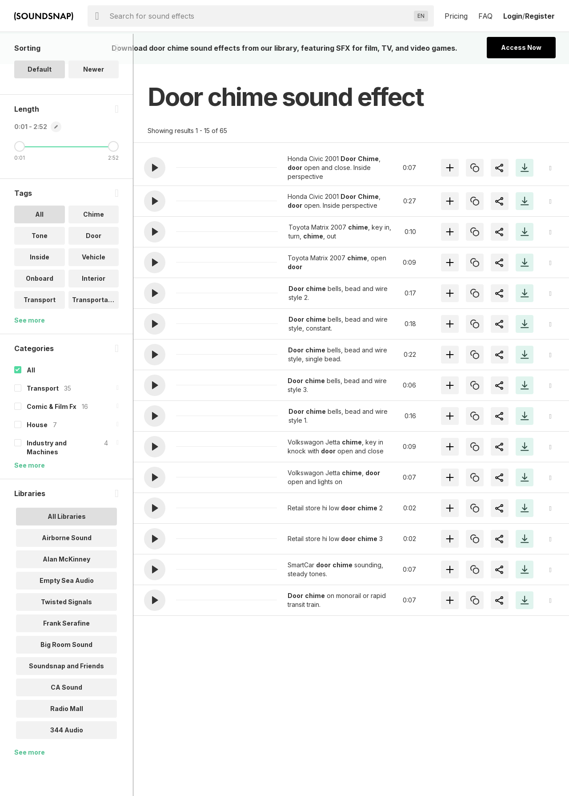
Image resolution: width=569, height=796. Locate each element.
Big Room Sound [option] (66, 675)
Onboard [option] (39, 308)
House (37, 455)
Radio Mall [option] (66, 739)
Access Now (521, 47)
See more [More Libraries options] (29, 782)
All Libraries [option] (67, 546)
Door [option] (93, 266)
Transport (43, 418)
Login (512, 16)
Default (40, 99)
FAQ (485, 16)
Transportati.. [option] (94, 330)
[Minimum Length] (19, 176)
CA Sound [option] (66, 717)
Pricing (456, 16)
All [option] (39, 244)
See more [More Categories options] (29, 495)
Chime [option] (93, 244)
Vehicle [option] (93, 287)
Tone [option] (40, 266)
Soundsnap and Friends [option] (66, 696)
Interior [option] (93, 308)
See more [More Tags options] (29, 350)
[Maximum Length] (113, 176)
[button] (154, 167)
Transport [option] (40, 330)
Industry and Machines (47, 477)
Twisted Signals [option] (66, 632)
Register (540, 16)
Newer (93, 99)
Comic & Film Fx (51, 436)
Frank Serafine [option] (66, 653)
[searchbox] (259, 16)
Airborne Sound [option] (67, 568)
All (31, 400)
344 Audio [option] (66, 760)
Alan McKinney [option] (66, 589)
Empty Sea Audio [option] (67, 610)
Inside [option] (39, 287)
